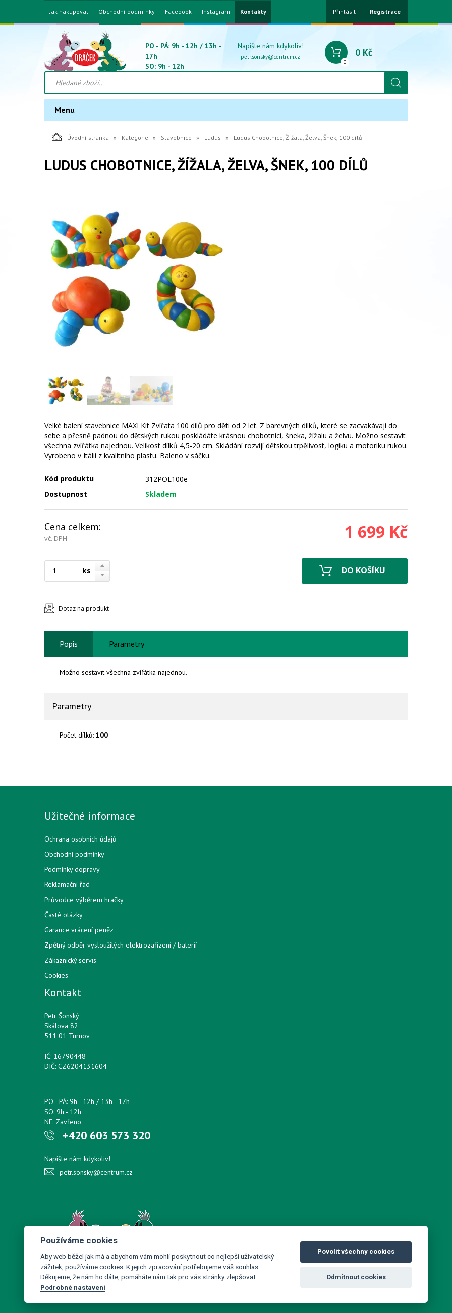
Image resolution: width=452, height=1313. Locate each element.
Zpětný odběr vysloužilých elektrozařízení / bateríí (120, 945)
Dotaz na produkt (84, 608)
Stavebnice (176, 137)
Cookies (56, 975)
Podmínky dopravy (72, 869)
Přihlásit (344, 11)
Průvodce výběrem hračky (84, 899)
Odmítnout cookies (356, 1277)
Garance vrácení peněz (79, 929)
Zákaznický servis (70, 960)
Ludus (212, 137)
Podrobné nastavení (72, 1287)
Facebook (178, 11)
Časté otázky (63, 914)
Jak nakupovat (68, 11)
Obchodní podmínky (126, 11)
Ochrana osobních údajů (80, 839)
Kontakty (253, 11)
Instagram (216, 11)
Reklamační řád (67, 884)
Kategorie (135, 137)
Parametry (126, 644)
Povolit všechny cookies (355, 1251)
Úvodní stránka (80, 137)
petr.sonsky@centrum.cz (270, 56)
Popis (69, 644)
